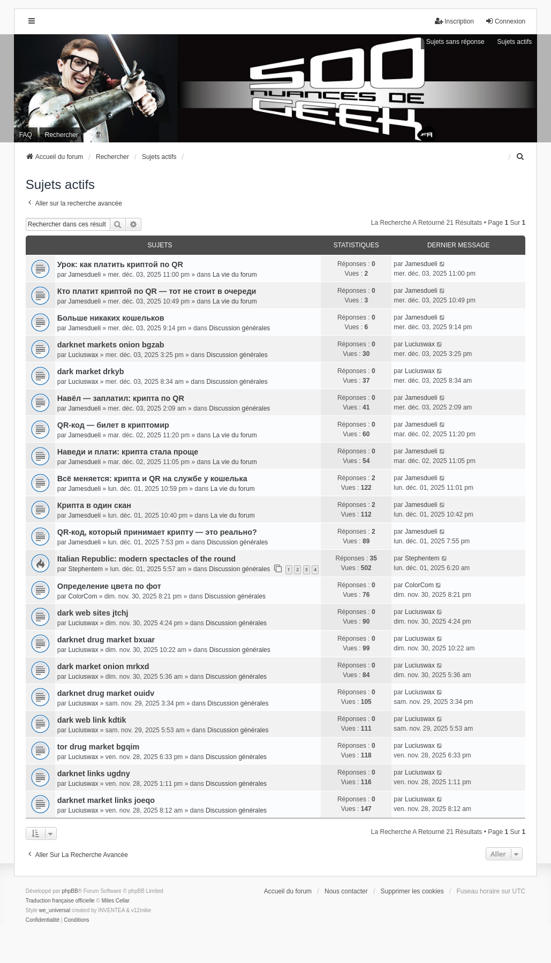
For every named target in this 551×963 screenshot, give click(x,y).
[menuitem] (520, 157)
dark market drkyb (90, 371)
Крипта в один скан (94, 505)
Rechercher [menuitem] (61, 135)
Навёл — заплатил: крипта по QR (120, 398)
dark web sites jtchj (93, 613)
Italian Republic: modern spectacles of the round (146, 559)
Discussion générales (239, 328)
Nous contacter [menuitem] (346, 891)
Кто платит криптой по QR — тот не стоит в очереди (156, 291)
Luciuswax (83, 355)
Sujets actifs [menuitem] (514, 42)
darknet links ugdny (93, 773)
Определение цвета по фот (109, 586)
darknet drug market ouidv (106, 693)
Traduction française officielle (60, 901)
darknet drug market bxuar (106, 639)
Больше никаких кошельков (110, 318)
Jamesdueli (84, 274)
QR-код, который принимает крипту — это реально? (157, 532)
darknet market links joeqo (106, 800)
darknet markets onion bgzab (110, 344)
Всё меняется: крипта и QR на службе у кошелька (152, 478)
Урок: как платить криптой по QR (120, 264)
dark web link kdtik (91, 720)
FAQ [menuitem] (25, 135)
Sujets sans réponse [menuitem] (455, 42)
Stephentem (85, 569)
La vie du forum (235, 274)
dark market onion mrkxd (103, 666)
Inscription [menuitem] (454, 21)
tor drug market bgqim (98, 746)
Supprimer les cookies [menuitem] (412, 891)
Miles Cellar (116, 901)
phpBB (70, 891)
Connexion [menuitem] (505, 21)
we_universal (54, 910)
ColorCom (82, 596)
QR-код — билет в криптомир (113, 425)
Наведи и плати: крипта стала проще (128, 452)
